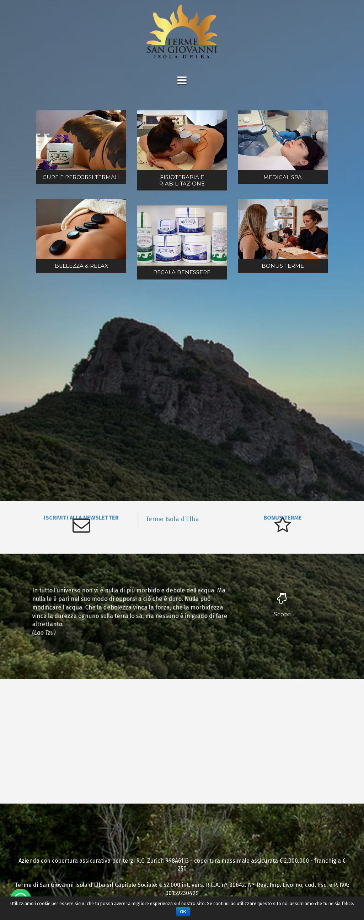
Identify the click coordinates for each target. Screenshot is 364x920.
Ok (183, 911)
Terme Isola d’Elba (172, 518)
